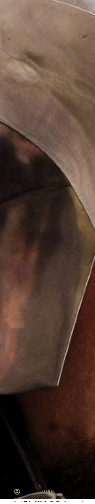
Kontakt (58, 501)
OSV (15, 501)
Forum (64, 501)
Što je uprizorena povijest (25, 501)
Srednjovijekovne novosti (40, 501)
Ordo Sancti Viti (36, 491)
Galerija (51, 501)
